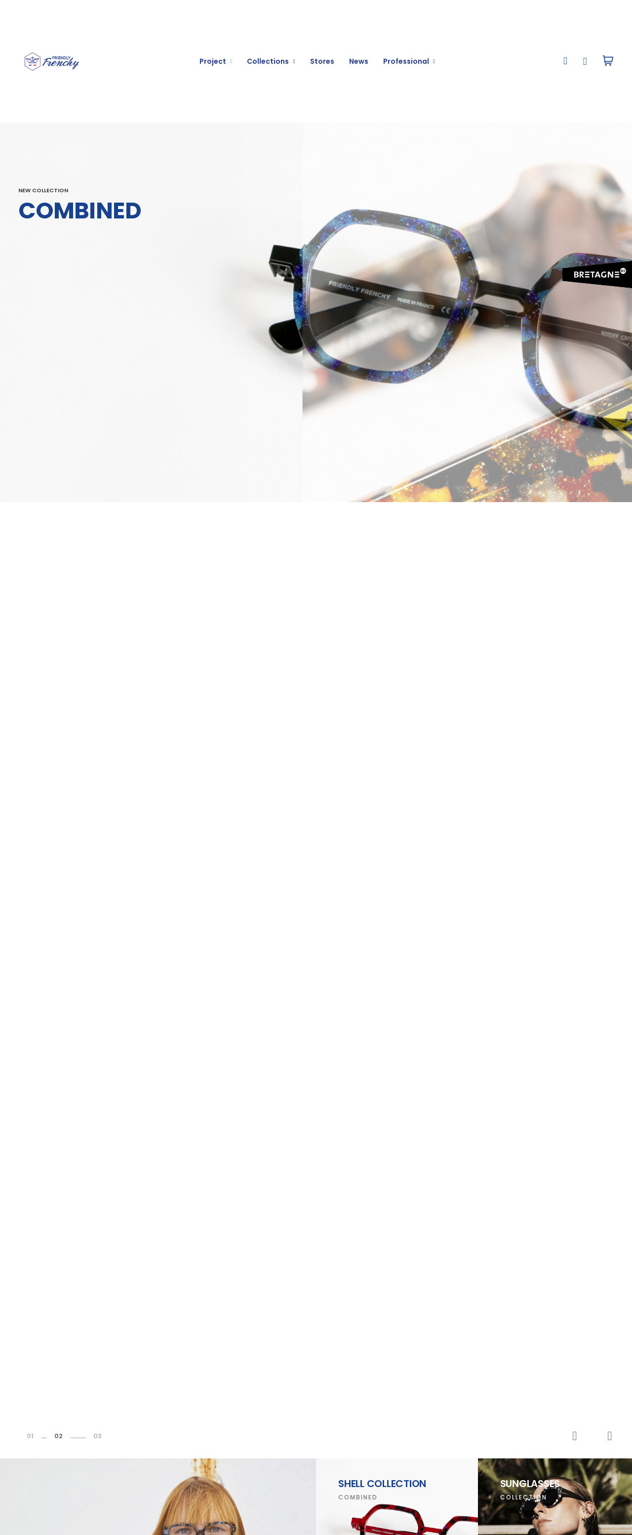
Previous (574, 1436)
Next (609, 1436)
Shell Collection (382, 1484)
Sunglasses (530, 1484)
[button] (565, 61)
